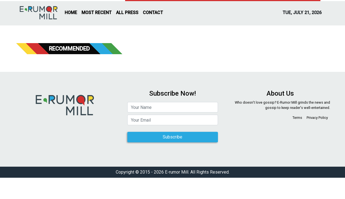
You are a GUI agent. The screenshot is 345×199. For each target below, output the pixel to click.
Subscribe (172, 137)
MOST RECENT (96, 12)
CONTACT (153, 12)
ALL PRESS (127, 12)
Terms (297, 118)
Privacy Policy (317, 118)
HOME (71, 12)
